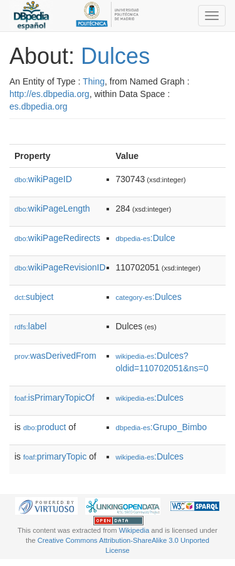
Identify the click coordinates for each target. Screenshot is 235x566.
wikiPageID (43, 179)
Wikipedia (134, 530)
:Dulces (149, 297)
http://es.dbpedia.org (49, 94)
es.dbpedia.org (38, 106)
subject (33, 297)
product (44, 427)
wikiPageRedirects (57, 238)
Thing (94, 81)
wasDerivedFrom (55, 356)
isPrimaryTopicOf (54, 398)
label (30, 326)
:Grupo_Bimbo (161, 427)
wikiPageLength (52, 208)
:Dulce (145, 238)
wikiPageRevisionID (60, 267)
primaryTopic (54, 456)
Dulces (115, 56)
